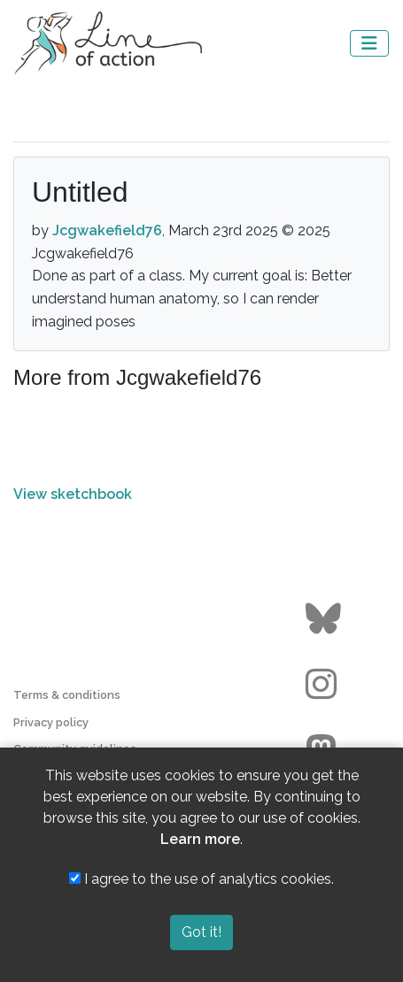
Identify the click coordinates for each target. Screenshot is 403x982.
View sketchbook (72, 494)
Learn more (200, 839)
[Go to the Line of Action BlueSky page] (325, 619)
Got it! (201, 932)
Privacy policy (51, 722)
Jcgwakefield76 (107, 230)
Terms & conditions (66, 695)
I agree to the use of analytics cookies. (201, 879)
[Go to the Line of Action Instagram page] (325, 684)
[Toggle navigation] (369, 43)
